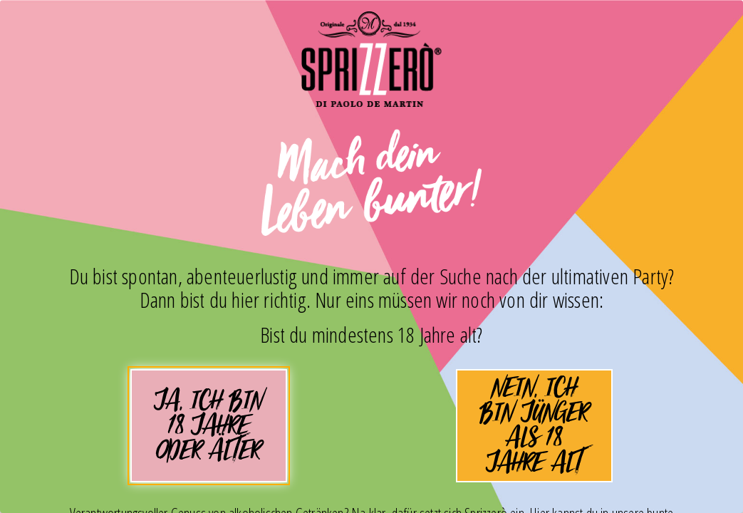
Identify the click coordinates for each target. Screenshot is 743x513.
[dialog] (371, 256)
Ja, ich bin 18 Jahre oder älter (209, 431)
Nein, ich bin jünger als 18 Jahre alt (534, 425)
